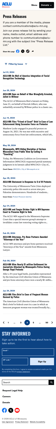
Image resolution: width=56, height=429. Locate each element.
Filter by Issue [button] (16, 64)
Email (5, 350)
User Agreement (8, 422)
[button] (27, 52)
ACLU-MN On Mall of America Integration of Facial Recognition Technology (26, 77)
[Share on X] (22, 52)
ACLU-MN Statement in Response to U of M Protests (27, 181)
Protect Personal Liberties (22, 197)
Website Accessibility (37, 422)
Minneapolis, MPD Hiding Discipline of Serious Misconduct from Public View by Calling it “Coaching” (24, 151)
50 (47, 322)
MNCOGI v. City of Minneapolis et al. (26, 169)
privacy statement (23, 372)
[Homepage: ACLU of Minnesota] (10, 5)
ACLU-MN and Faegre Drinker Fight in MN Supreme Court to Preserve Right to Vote (26, 211)
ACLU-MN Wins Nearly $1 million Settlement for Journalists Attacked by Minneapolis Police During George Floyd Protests (26, 267)
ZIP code (7, 360)
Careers (6, 396)
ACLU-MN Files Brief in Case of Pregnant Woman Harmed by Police (25, 296)
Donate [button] (45, 5)
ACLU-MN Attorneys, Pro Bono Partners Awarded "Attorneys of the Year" (25, 238)
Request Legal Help (12, 390)
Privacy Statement (21, 422)
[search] (51, 382)
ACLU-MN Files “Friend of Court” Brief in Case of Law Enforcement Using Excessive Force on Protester (28, 123)
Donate (6, 402)
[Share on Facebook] (17, 52)
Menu (34, 5)
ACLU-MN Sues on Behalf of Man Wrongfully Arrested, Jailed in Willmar (28, 95)
